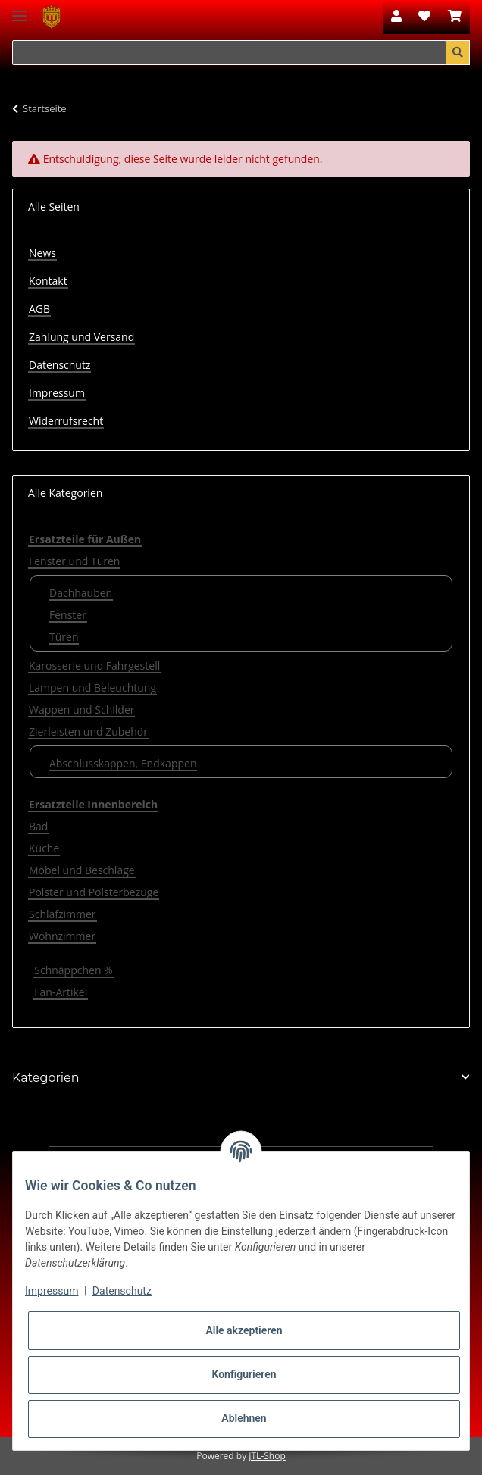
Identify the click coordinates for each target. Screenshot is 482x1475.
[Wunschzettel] (424, 17)
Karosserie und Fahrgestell (94, 665)
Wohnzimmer (62, 936)
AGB (39, 309)
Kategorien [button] (46, 1077)
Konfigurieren (243, 1374)
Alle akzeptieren (243, 1330)
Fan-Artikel (60, 992)
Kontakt (48, 280)
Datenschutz (59, 365)
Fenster (67, 615)
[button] (396, 17)
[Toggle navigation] (19, 9)
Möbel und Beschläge (82, 870)
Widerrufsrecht (66, 421)
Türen (63, 637)
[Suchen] (229, 53)
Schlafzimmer (62, 914)
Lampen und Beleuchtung (92, 687)
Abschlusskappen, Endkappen (122, 763)
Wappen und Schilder (81, 709)
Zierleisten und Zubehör (88, 731)
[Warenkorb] (455, 17)
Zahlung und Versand (81, 337)
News (42, 252)
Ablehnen (243, 1418)
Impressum (57, 393)
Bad (38, 826)
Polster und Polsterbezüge (93, 892)
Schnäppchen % (73, 970)
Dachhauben (80, 593)
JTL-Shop (267, 1455)
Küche (44, 848)
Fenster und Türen (74, 561)
